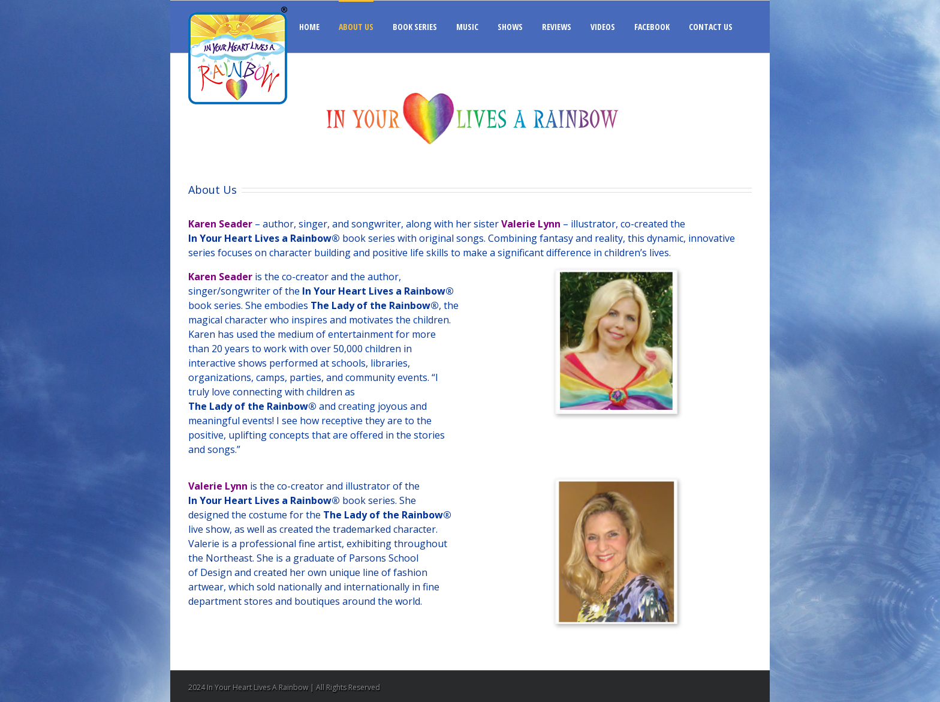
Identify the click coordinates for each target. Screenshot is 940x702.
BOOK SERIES (415, 26)
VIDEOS (602, 26)
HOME (309, 26)
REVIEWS (556, 26)
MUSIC (467, 26)
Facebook (749, 687)
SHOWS (510, 26)
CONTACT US (711, 26)
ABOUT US (356, 26)
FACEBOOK (652, 26)
